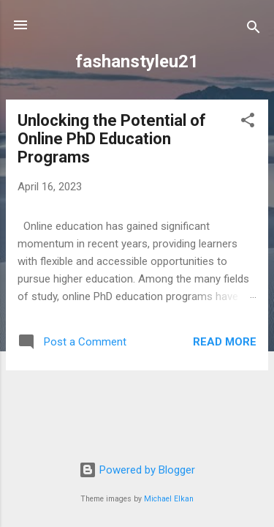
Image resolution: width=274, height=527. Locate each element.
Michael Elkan (169, 499)
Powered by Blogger (137, 469)
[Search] (253, 29)
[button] (247, 122)
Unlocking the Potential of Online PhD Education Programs (112, 138)
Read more (224, 341)
